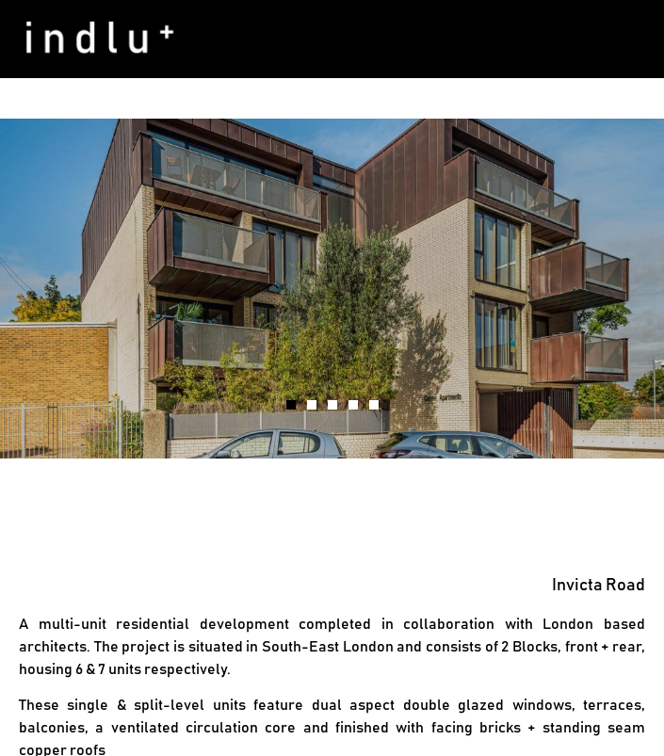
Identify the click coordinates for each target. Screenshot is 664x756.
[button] (639, 39)
